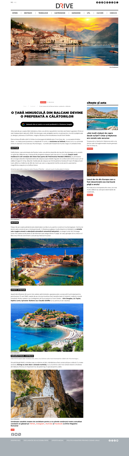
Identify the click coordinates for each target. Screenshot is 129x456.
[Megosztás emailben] (16, 434)
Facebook (58, 424)
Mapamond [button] (76, 13)
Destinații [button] (28, 13)
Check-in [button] (113, 13)
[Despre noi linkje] (109, 2)
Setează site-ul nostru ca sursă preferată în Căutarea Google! (49, 124)
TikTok (32, 424)
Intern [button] (15, 13)
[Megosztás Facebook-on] (12, 434)
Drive (24, 106)
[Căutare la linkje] (117, 2)
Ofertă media (57, 440)
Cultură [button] (100, 13)
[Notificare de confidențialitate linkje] (112, 2)
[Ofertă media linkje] (114, 2)
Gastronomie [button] (59, 13)
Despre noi (15, 440)
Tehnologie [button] (43, 13)
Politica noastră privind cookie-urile (83, 440)
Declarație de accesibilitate (36, 440)
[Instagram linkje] (99, 2)
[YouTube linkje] (104, 2)
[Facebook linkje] (97, 2)
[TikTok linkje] (102, 2)
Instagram (40, 424)
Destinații (43, 102)
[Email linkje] (107, 2)
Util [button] (88, 13)
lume (12, 429)
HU (15, 2)
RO (12, 2)
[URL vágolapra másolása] (19, 434)
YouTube (49, 424)
